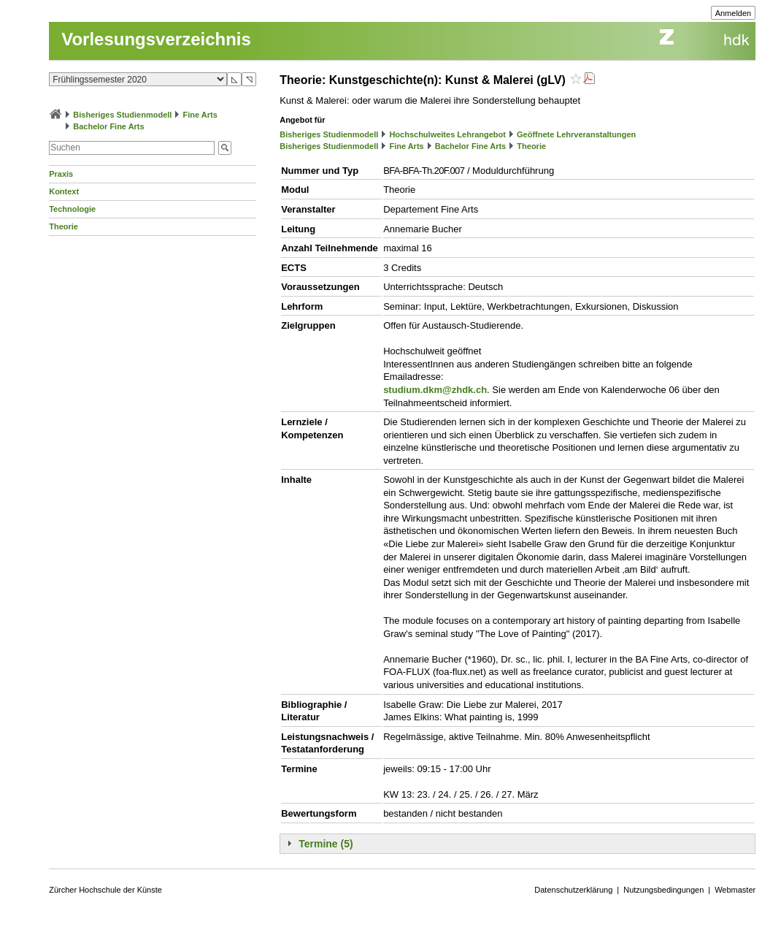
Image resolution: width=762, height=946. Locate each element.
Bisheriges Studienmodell (122, 114)
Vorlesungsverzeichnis (156, 39)
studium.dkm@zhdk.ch (435, 389)
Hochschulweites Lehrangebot (447, 134)
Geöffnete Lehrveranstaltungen (576, 134)
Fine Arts (200, 114)
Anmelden (733, 13)
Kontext (64, 191)
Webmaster (735, 889)
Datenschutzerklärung (573, 889)
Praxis (61, 173)
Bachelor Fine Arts (108, 126)
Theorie (63, 226)
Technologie (72, 209)
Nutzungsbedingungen (663, 889)
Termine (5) (326, 844)
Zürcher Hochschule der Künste (105, 889)
